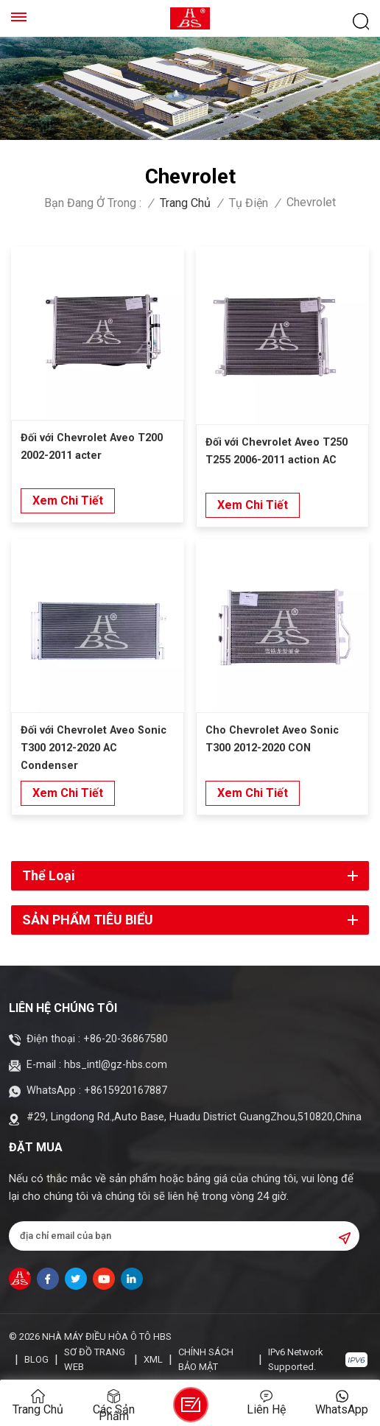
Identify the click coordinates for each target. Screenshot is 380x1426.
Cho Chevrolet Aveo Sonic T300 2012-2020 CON (272, 739)
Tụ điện (248, 203)
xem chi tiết (67, 500)
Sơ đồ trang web (94, 1359)
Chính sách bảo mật (205, 1359)
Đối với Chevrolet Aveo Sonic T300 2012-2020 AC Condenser (93, 748)
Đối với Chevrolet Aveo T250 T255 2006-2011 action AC (276, 451)
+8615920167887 (125, 1090)
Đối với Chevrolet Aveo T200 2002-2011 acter (92, 447)
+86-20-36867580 (125, 1039)
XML (153, 1359)
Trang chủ (185, 203)
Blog (36, 1359)
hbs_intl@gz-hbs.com (115, 1064)
